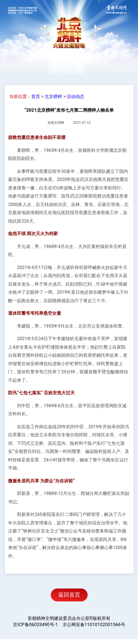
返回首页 (69, 594)
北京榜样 (53, 96)
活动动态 (75, 96)
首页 (35, 96)
